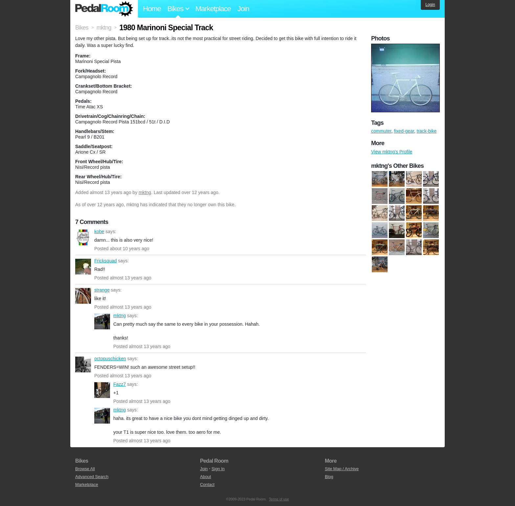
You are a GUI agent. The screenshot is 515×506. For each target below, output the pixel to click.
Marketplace (213, 9)
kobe (83, 237)
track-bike (427, 131)
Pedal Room (104, 9)
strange (83, 296)
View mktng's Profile (391, 151)
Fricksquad (83, 267)
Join (243, 9)
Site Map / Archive (342, 468)
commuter (381, 131)
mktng (145, 192)
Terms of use (279, 499)
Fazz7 (102, 390)
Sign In (218, 468)
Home (152, 9)
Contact (207, 484)
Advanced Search (91, 476)
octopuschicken (83, 364)
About (205, 476)
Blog (329, 476)
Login (430, 4)
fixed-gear (404, 131)
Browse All (85, 468)
